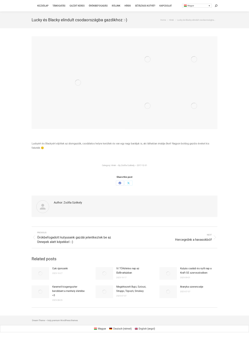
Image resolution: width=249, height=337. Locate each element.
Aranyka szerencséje (191, 286)
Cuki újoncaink (60, 268)
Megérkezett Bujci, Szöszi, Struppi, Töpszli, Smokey (131, 289)
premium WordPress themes (65, 320)
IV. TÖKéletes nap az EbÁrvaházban (127, 270)
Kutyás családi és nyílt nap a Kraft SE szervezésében (196, 270)
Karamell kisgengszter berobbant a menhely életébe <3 (68, 291)
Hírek (113, 165)
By (126, 165)
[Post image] (40, 273)
